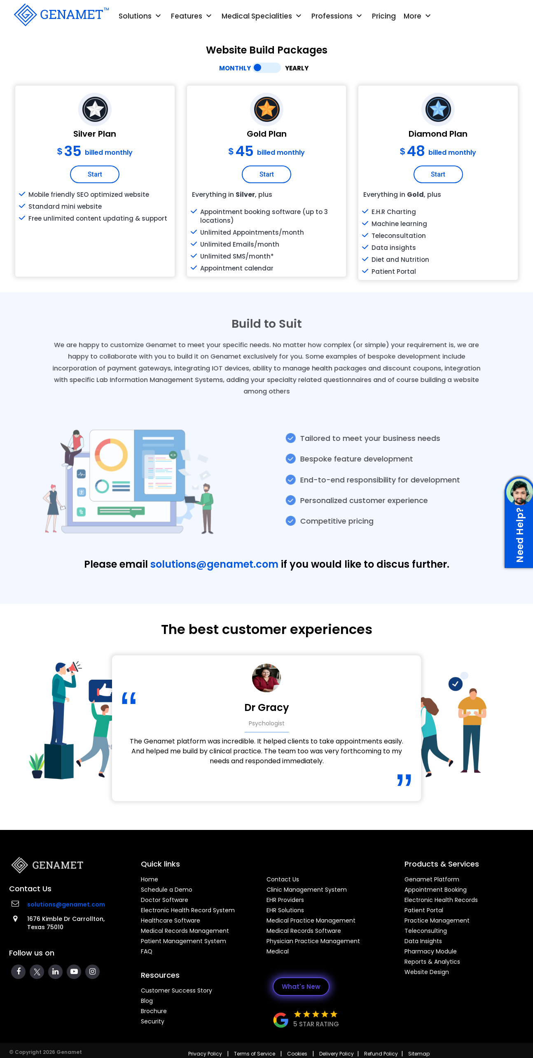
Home (149, 879)
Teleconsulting (425, 931)
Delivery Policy (336, 1053)
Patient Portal (423, 910)
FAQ (146, 951)
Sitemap (419, 1053)
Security (152, 1021)
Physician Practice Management (313, 941)
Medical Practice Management (310, 920)
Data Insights (423, 941)
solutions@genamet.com (214, 564)
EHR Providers (285, 900)
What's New (301, 986)
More (418, 16)
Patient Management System (183, 941)
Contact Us (282, 879)
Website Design (426, 972)
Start (95, 174)
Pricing (384, 16)
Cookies (297, 1053)
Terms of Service (254, 1053)
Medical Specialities (263, 16)
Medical (277, 951)
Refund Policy (381, 1053)
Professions (337, 16)
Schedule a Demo (166, 890)
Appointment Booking (435, 890)
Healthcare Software (170, 920)
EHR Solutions (285, 910)
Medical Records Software (303, 931)
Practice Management (437, 920)
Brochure (154, 1011)
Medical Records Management (185, 931)
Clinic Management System (306, 890)
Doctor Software (164, 900)
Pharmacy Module (430, 951)
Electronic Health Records (441, 900)
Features (192, 16)
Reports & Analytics (432, 962)
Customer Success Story (176, 990)
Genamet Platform (431, 879)
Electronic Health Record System (188, 910)
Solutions (141, 16)
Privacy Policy (205, 1053)
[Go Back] (60, 15)
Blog (147, 1001)
